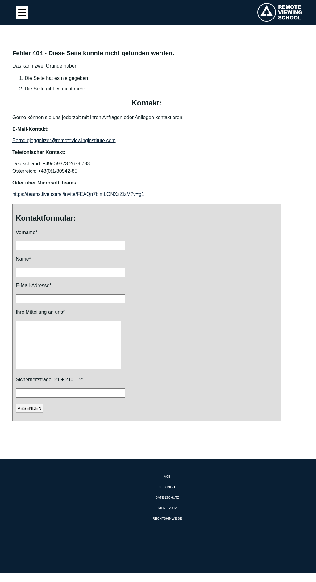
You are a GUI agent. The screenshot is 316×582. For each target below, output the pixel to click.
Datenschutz (167, 507)
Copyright (167, 496)
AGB (167, 486)
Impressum (167, 517)
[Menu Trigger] (22, 12)
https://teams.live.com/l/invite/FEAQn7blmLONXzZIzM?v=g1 (78, 194)
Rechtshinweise (167, 528)
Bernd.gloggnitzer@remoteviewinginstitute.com (64, 140)
